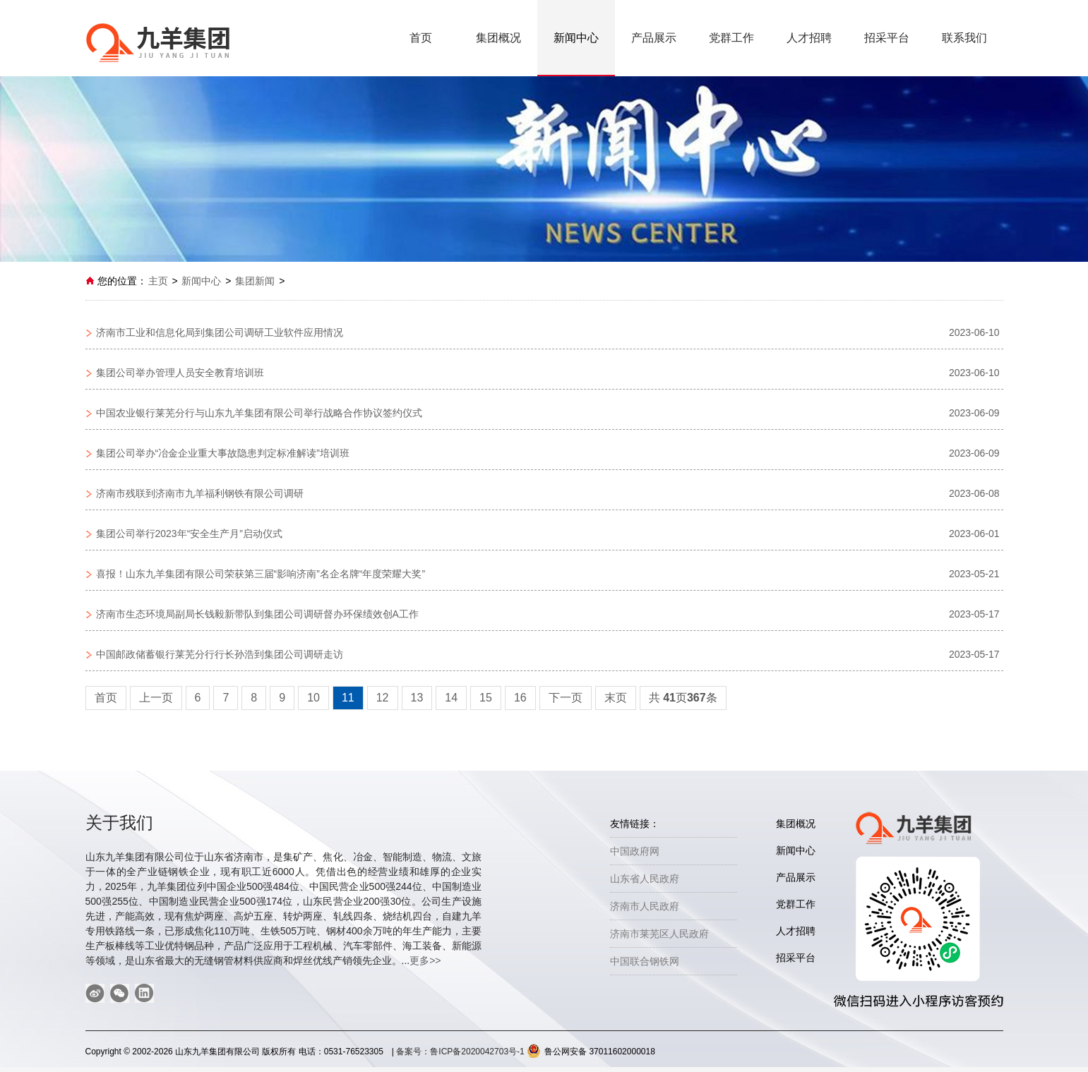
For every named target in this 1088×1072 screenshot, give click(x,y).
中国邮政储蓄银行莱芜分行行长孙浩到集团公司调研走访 (219, 654)
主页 (158, 281)
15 (485, 698)
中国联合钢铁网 (644, 961)
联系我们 (964, 38)
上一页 (156, 698)
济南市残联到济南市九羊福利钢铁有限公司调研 (200, 493)
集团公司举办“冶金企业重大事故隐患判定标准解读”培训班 (222, 453)
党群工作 (731, 38)
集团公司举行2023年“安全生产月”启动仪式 (189, 533)
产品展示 (653, 38)
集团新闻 (255, 281)
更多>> (425, 960)
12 (382, 698)
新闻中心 (576, 38)
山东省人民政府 (644, 878)
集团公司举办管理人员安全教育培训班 (180, 372)
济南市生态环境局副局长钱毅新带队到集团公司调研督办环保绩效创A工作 (257, 614)
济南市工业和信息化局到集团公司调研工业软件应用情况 (219, 332)
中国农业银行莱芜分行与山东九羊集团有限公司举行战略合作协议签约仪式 (259, 412)
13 (417, 698)
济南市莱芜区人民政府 (659, 933)
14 (451, 698)
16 (520, 698)
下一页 (565, 698)
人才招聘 (809, 38)
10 (313, 698)
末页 (615, 698)
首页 (421, 38)
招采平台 (886, 38)
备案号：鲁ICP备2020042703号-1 (461, 1051)
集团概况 (498, 38)
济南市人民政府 (644, 906)
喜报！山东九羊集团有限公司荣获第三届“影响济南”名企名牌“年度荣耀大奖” (261, 573)
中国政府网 (634, 851)
